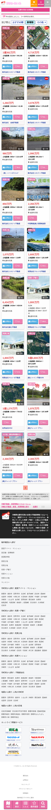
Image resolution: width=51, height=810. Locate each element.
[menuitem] (18, 22)
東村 (36, 619)
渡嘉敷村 (38, 650)
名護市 (3, 597)
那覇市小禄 (5, 717)
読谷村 (37, 594)
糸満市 (38, 599)
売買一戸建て (6, 570)
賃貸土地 (4, 561)
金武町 (17, 599)
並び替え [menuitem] (5, 22)
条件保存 (34, 804)
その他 (40, 22)
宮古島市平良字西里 (19, 711)
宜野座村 (24, 599)
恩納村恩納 (41, 711)
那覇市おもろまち (37, 714)
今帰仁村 (16, 597)
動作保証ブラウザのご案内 (25, 797)
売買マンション (7, 574)
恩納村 (43, 594)
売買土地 (4, 565)
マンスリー (5, 582)
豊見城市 (32, 599)
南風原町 (4, 602)
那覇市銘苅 (5, 714)
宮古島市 (33, 602)
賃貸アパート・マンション (11, 548)
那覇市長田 (25, 714)
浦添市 (9, 594)
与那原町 (12, 602)
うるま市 (10, 599)
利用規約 (25, 793)
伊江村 (25, 628)
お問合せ (7, 66)
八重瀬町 (26, 602)
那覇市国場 (32, 711)
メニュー (47, 3)
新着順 (30, 22)
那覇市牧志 (15, 717)
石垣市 (3, 605)
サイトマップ (25, 784)
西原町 (31, 597)
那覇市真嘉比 (15, 714)
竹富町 (25, 650)
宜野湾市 (16, 594)
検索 (43, 804)
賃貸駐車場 (5, 557)
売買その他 (5, 578)
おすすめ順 (18, 22)
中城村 (37, 597)
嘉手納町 (30, 594)
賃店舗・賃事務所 (7, 553)
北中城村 (44, 597)
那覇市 (3, 594)
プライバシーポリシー (25, 789)
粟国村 (44, 650)
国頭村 (31, 619)
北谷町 (23, 594)
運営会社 (25, 775)
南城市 (19, 602)
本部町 (9, 597)
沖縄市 (3, 599)
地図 (8, 804)
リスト (25, 804)
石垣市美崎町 (6, 711)
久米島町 (41, 602)
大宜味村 (24, 597)
